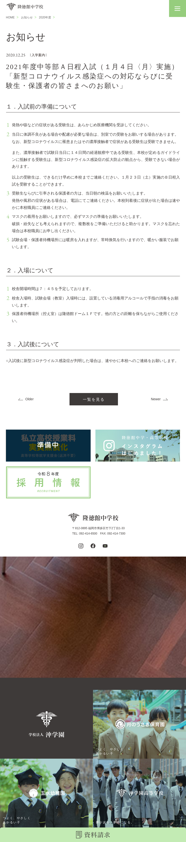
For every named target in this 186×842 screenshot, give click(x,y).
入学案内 (38, 55)
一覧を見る (94, 399)
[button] (177, 8)
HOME (10, 17)
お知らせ (27, 17)
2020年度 (45, 17)
